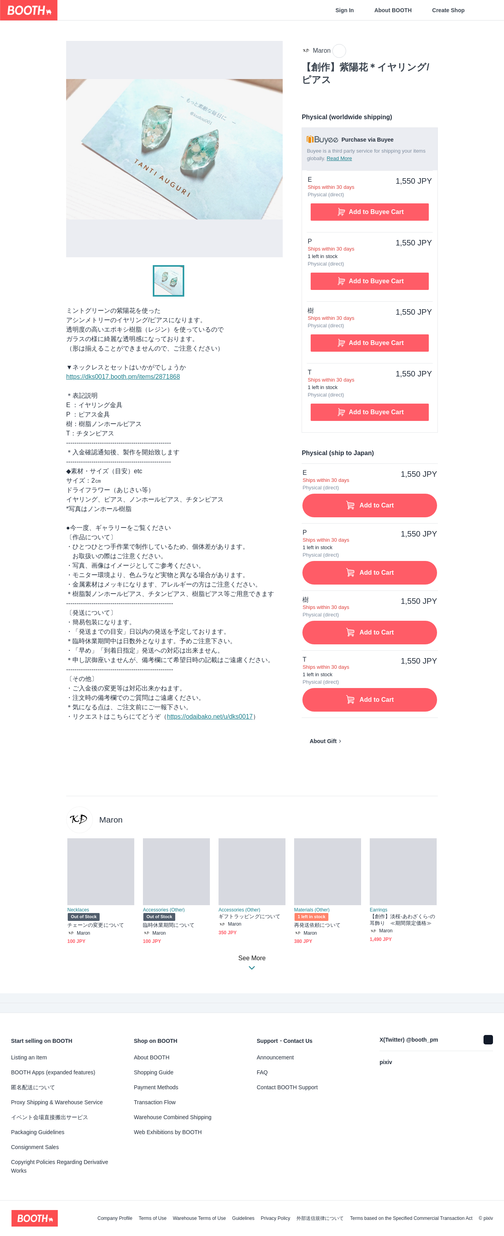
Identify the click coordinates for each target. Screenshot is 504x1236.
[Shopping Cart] (485, 10)
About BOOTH (393, 10)
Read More (339, 158)
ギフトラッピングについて (249, 916)
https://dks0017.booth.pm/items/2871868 (123, 376)
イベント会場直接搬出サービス (49, 1117)
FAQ (262, 1072)
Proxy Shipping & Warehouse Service (57, 1102)
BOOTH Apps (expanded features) (53, 1072)
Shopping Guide (153, 1072)
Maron (111, 819)
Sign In (344, 10)
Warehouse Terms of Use (199, 1218)
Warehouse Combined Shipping (172, 1117)
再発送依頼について (317, 925)
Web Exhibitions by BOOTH (168, 1132)
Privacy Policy (275, 1218)
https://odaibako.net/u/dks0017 (210, 716)
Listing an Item (29, 1057)
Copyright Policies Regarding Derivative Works (59, 1166)
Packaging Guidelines (37, 1132)
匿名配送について (33, 1087)
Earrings (378, 910)
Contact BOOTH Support (287, 1087)
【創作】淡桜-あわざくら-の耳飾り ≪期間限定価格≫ (402, 919)
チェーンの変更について (95, 925)
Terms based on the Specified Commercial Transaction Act (411, 1218)
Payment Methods (156, 1087)
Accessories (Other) (164, 910)
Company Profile (114, 1218)
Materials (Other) (312, 910)
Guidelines (243, 1218)
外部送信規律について (320, 1218)
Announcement (275, 1057)
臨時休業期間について (169, 925)
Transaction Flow (155, 1102)
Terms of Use (153, 1218)
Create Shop (448, 10)
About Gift (322, 741)
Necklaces (78, 910)
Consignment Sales (35, 1147)
